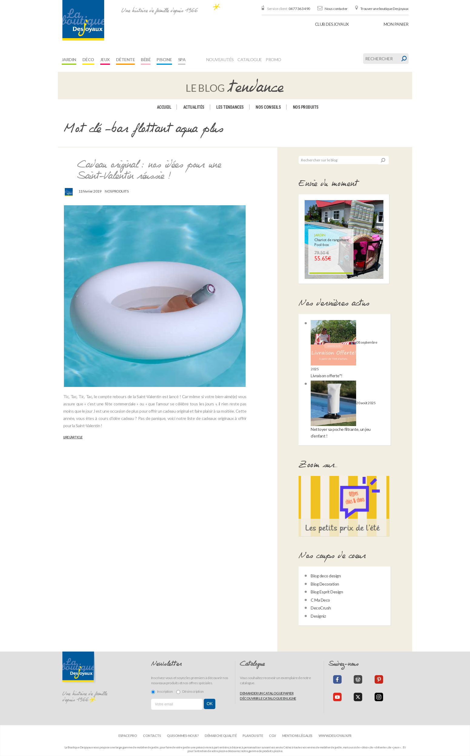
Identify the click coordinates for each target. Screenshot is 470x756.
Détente (125, 59)
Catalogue (249, 59)
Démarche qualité (221, 736)
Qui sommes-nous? (183, 736)
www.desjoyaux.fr (335, 736)
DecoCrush (321, 607)
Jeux (105, 59)
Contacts (152, 736)
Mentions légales (297, 736)
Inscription (162, 691)
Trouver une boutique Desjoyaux (384, 8)
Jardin (69, 59)
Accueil (164, 107)
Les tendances (230, 107)
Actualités (193, 107)
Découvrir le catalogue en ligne (268, 698)
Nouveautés (220, 59)
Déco (88, 59)
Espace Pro (127, 736)
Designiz (318, 616)
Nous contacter (336, 8)
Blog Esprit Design (327, 591)
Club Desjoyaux (332, 24)
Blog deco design (326, 575)
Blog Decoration (325, 583)
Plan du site (253, 736)
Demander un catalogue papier (266, 693)
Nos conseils (268, 107)
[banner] (83, 20)
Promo (273, 59)
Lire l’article (73, 437)
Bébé (146, 59)
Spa (182, 59)
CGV (272, 736)
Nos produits (306, 107)
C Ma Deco (320, 599)
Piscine (164, 59)
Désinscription (190, 691)
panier (396, 24)
